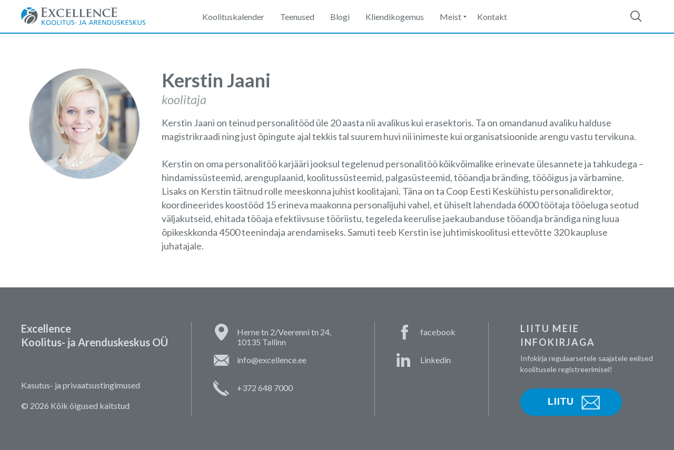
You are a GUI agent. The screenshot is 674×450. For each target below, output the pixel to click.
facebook (437, 332)
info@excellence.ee (271, 360)
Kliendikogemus (394, 17)
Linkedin (435, 360)
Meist (450, 17)
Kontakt (492, 17)
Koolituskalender (233, 17)
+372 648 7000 (265, 388)
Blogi (340, 17)
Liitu (561, 401)
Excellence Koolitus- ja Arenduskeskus (83, 16)
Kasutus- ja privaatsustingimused (80, 385)
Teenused (297, 17)
